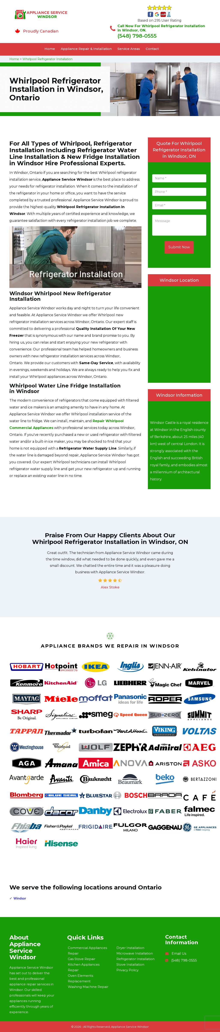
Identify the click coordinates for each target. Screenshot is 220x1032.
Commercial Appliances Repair (87, 950)
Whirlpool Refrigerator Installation (47, 59)
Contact (152, 49)
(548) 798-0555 (137, 36)
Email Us (179, 954)
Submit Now (179, 247)
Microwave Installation (134, 953)
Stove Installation (130, 964)
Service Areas (128, 49)
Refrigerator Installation (135, 959)
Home (50, 49)
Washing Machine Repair (88, 987)
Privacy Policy (127, 970)
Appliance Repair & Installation (86, 49)
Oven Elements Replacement (80, 978)
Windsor (19, 898)
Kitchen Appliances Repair (84, 967)
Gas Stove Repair (81, 959)
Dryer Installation (130, 948)
